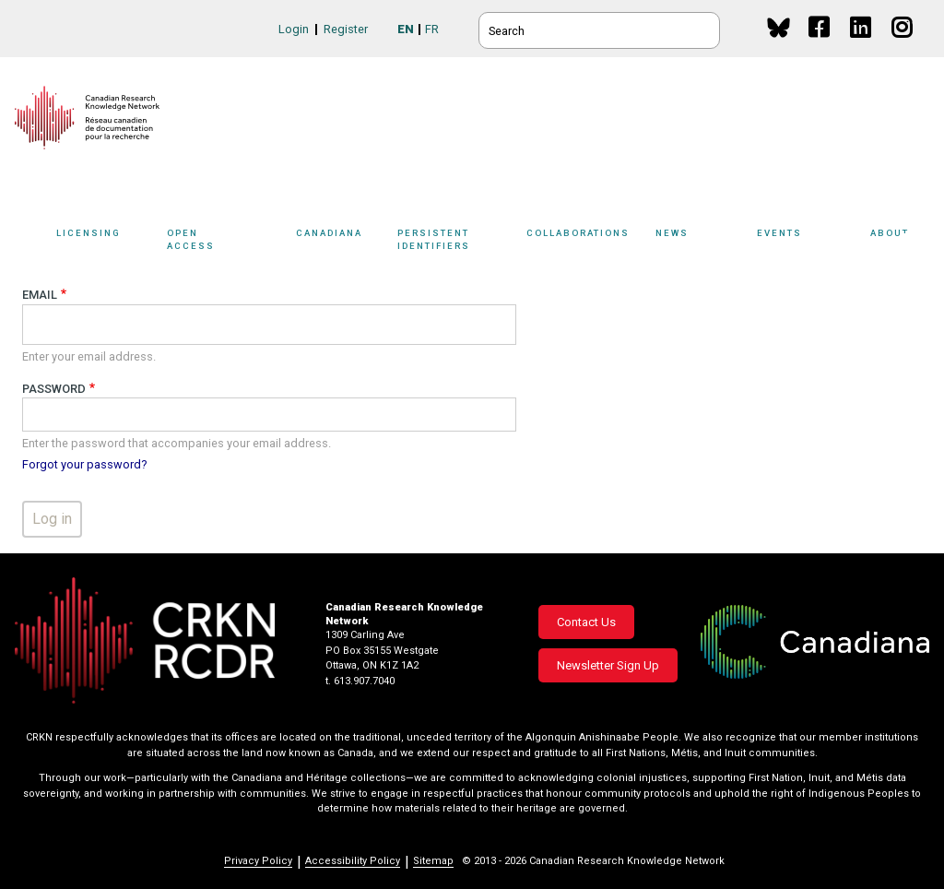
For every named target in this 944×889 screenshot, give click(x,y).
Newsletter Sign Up (608, 665)
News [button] (701, 242)
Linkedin (861, 44)
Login (293, 29)
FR (432, 29)
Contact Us (586, 622)
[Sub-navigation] (103, 243)
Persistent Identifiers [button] (463, 242)
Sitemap (433, 861)
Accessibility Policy (352, 861)
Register (346, 29)
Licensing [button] (107, 242)
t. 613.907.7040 (360, 681)
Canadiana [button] (342, 242)
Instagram (902, 44)
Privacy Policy (258, 861)
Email (39, 295)
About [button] (899, 242)
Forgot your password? (84, 464)
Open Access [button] (227, 242)
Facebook (820, 44)
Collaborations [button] (590, 242)
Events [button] (809, 242)
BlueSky (778, 27)
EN (405, 29)
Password (54, 389)
